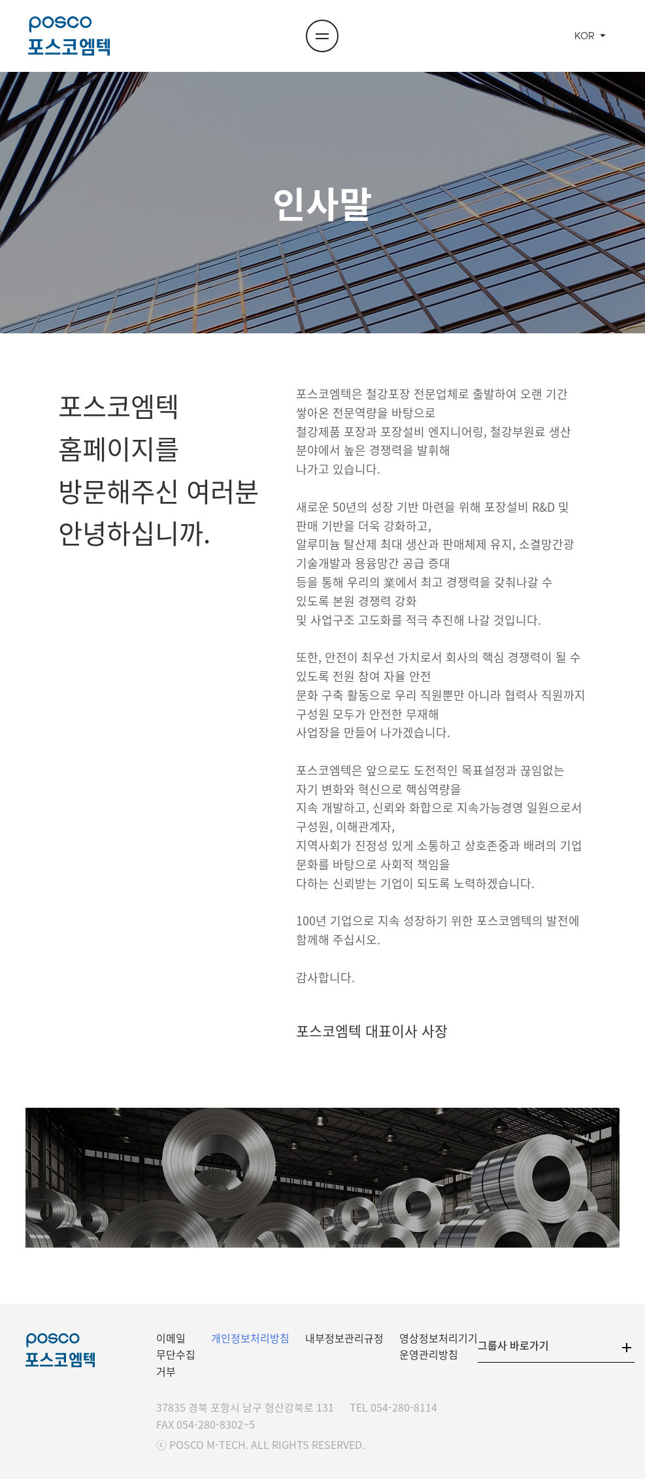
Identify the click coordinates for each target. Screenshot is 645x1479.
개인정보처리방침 (250, 1338)
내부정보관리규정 (344, 1338)
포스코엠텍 (69, 36)
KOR (584, 36)
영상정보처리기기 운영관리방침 (438, 1346)
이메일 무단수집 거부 (175, 1354)
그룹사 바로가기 (513, 1345)
